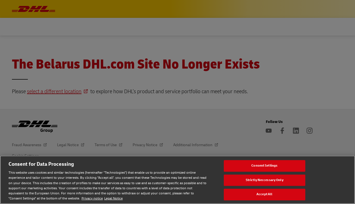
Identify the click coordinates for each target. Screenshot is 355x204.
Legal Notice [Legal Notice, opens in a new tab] (113, 198)
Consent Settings (264, 165)
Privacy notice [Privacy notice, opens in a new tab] (92, 198)
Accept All (264, 194)
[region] (177, 180)
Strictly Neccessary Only (264, 180)
